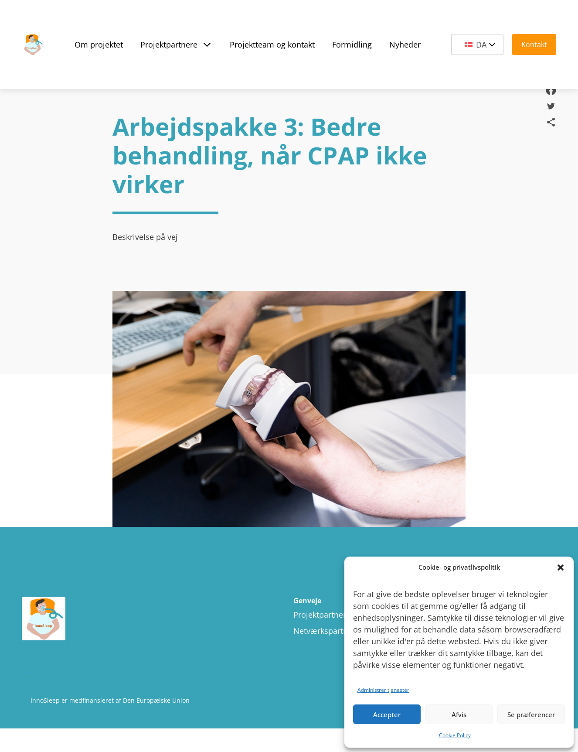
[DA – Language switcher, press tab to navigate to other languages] (477, 44)
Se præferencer (531, 714)
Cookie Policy (455, 735)
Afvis (459, 714)
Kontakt (534, 44)
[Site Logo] (33, 44)
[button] (560, 567)
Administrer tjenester (383, 690)
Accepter (387, 714)
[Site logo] (108, 619)
